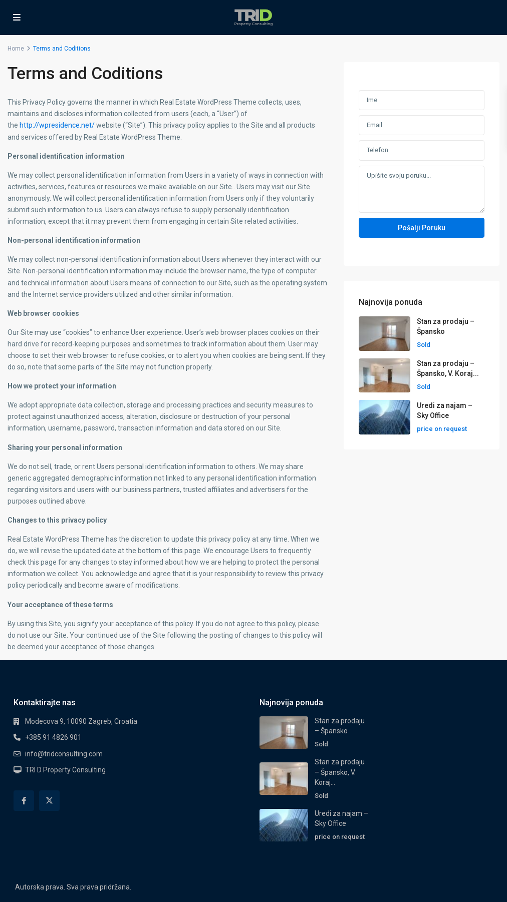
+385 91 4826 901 (53, 737)
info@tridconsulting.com (64, 754)
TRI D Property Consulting (65, 770)
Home (16, 48)
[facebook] (24, 800)
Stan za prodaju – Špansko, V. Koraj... (340, 772)
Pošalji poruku (421, 228)
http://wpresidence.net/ (57, 125)
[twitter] (49, 800)
